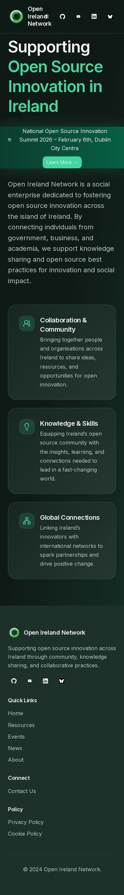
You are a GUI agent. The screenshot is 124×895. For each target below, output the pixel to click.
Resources (21, 725)
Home (15, 713)
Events (16, 736)
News (15, 748)
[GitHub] (62, 16)
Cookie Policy (25, 833)
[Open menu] (47, 16)
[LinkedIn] (78, 16)
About (15, 759)
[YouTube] (94, 16)
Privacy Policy (26, 822)
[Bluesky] (110, 16)
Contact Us (22, 791)
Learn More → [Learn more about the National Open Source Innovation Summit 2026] (62, 162)
